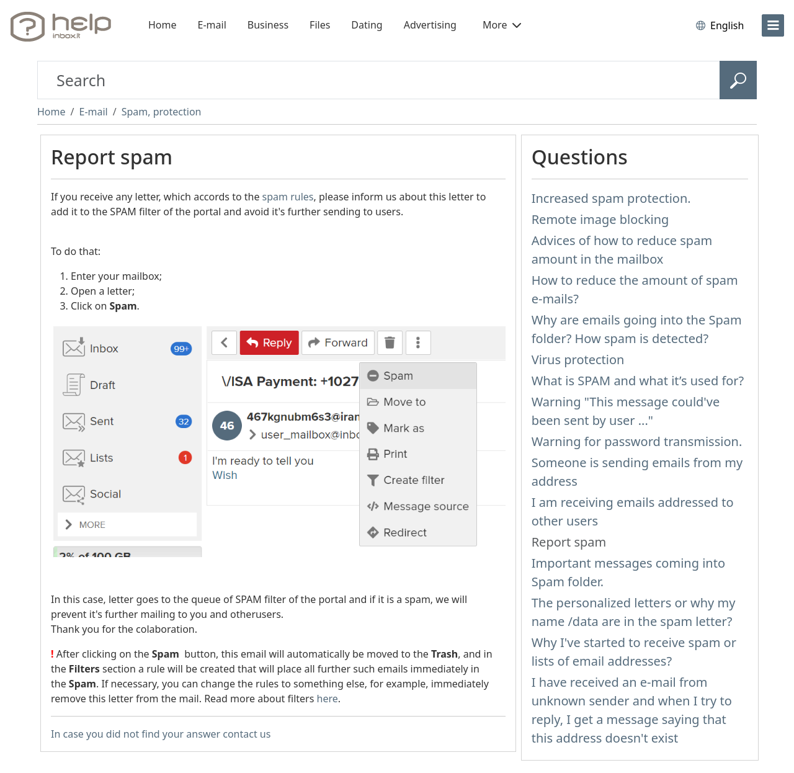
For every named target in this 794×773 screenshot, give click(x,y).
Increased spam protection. (611, 198)
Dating (366, 25)
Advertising (430, 25)
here (327, 698)
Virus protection (578, 359)
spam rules (288, 196)
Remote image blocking (600, 219)
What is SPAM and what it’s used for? (638, 380)
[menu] (773, 25)
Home (162, 25)
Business (268, 25)
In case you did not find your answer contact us (160, 734)
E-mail (212, 25)
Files (320, 25)
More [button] (502, 25)
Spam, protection (162, 111)
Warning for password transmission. (637, 441)
